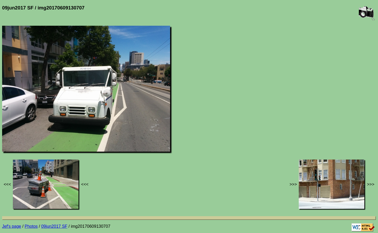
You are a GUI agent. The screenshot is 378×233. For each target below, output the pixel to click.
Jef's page (11, 226)
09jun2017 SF (54, 226)
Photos (31, 226)
